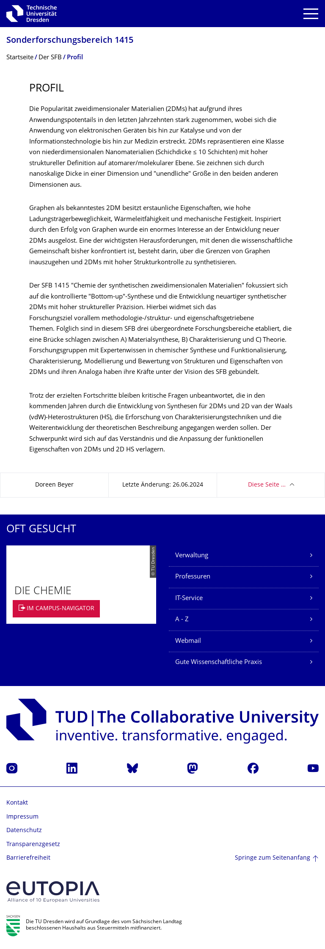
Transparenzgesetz (33, 844)
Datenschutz (24, 830)
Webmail (188, 641)
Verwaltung (191, 556)
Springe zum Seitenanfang (272, 858)
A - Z (182, 620)
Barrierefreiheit (28, 858)
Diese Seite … (267, 485)
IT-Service (189, 598)
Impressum (22, 817)
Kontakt (17, 803)
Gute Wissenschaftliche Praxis (218, 662)
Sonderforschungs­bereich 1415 (69, 41)
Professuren (192, 577)
